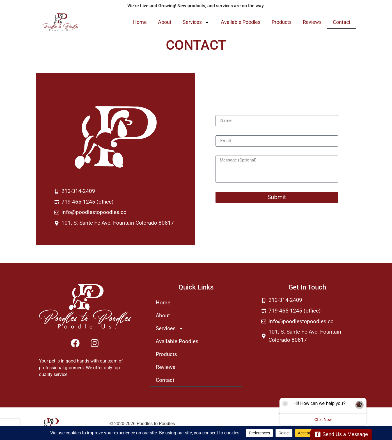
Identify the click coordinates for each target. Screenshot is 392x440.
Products (282, 22)
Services (196, 22)
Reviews (312, 22)
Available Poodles (240, 22)
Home (140, 22)
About (164, 22)
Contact (341, 22)
